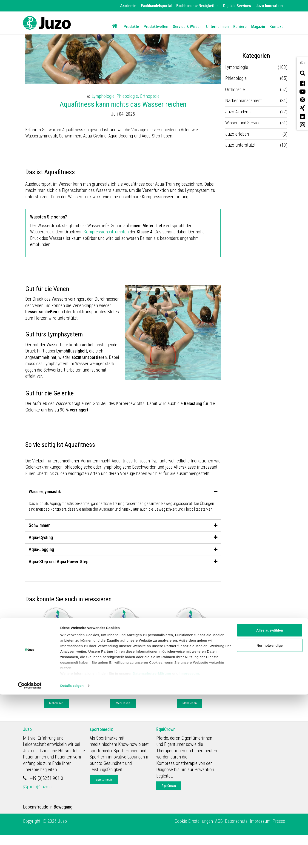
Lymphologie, (104, 96)
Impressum (189, 824)
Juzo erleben (237, 134)
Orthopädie (150, 96)
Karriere (240, 26)
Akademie (128, 5)
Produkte (131, 26)
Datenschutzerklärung (152, 824)
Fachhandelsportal (156, 5)
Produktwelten (156, 26)
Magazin (258, 26)
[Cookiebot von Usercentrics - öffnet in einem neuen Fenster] (30, 836)
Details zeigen (71, 836)
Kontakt (276, 26)
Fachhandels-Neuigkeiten (197, 5)
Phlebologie (236, 78)
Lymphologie (74, 663)
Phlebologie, (128, 96)
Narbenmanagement (243, 100)
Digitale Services (237, 5)
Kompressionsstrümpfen (107, 232)
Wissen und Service (242, 123)
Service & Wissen (187, 26)
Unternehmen (217, 26)
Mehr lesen (56, 712)
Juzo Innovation (269, 5)
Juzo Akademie (46, 663)
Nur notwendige (269, 796)
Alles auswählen (269, 781)
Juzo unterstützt (240, 145)
